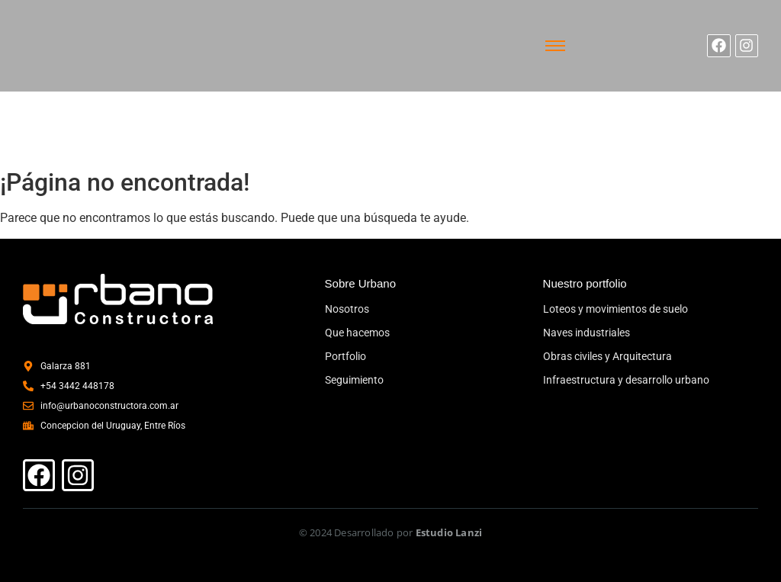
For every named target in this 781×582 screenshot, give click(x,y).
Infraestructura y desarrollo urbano (626, 380)
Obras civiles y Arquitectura (607, 356)
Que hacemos (357, 332)
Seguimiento (354, 380)
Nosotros (347, 309)
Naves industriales (586, 332)
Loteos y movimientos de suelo (615, 309)
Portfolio (345, 356)
